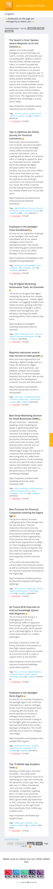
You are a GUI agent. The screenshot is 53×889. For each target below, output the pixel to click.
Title (41, 28)
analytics (13, 825)
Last (39, 843)
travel (27, 674)
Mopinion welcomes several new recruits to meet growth (24, 354)
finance (32, 208)
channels (38, 334)
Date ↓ (32, 28)
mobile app (18, 823)
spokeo (21, 116)
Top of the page (12, 839)
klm (15, 672)
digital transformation (19, 591)
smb (21, 493)
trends (12, 593)
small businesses (36, 488)
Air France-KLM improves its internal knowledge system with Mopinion (24, 610)
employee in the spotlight (24, 265)
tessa (34, 268)
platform (21, 825)
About (18, 882)
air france (23, 672)
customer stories (21, 113)
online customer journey (30, 210)
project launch (35, 113)
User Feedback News (30, 5)
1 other (26, 213)
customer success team (19, 399)
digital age (31, 588)
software (13, 116)
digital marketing (21, 334)
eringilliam (36, 116)
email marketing (21, 488)
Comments (16, 121)
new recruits (35, 399)
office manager (25, 268)
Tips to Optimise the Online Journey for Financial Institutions (24, 135)
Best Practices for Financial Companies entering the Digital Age (26, 513)
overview (28, 823)
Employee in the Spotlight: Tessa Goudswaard (23, 228)
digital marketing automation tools (24, 336)
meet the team (16, 748)
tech (27, 116)
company (13, 268)
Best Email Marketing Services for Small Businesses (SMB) (25, 417)
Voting (9, 31)
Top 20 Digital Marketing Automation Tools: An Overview (26, 285)
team (38, 265)
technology (33, 591)
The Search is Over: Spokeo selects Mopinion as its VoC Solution (24, 43)
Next (31, 843)
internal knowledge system (23, 675)
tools (32, 334)
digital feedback (20, 208)
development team (32, 397)
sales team (18, 397)
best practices (20, 588)
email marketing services (20, 491)
